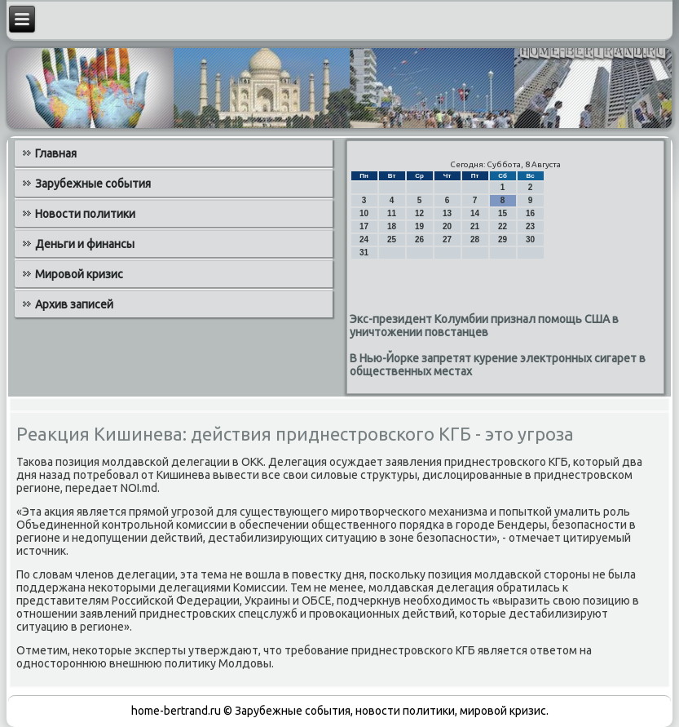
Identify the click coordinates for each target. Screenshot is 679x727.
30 (530, 239)
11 (391, 213)
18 (391, 226)
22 (502, 226)
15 (502, 213)
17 (363, 226)
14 (474, 213)
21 (474, 226)
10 (363, 213)
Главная (56, 153)
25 (391, 239)
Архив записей (74, 304)
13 (447, 213)
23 (530, 226)
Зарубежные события (93, 183)
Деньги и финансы (84, 243)
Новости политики (85, 213)
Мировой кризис (79, 274)
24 (363, 239)
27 (447, 239)
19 (419, 226)
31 (363, 252)
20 (447, 226)
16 (530, 213)
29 (502, 239)
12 (419, 213)
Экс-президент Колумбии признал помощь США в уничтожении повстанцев (484, 326)
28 (474, 239)
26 (419, 239)
